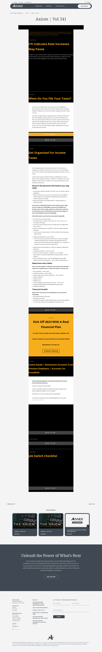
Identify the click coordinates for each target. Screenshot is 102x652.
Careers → (15, 623)
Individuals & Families (17, 601)
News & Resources (60, 6)
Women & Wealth (16, 619)
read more (17, 534)
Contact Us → (15, 626)
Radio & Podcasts (16, 617)
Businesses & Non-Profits (18, 602)
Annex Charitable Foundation (40, 607)
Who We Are (48, 6)
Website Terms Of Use (38, 610)
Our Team (14, 608)
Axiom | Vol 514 (19, 531)
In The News (15, 614)
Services (14, 607)
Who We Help (38, 6)
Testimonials (15, 616)
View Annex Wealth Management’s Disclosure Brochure (39, 622)
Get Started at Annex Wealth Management (76, 530)
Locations (14, 610)
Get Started (84, 6)
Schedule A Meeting (51, 351)
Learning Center (16, 620)
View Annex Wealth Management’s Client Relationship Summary (38, 603)
